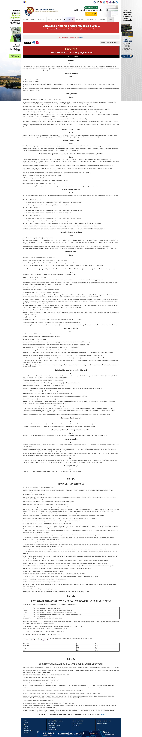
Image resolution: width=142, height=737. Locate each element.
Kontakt (26, 733)
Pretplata (26, 726)
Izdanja (50, 19)
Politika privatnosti (102, 730)
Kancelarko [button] (80, 19)
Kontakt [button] (102, 19)
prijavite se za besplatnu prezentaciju (81, 29)
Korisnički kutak (28, 730)
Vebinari (26, 728)
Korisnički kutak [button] (92, 19)
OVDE (81, 37)
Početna (25, 19)
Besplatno (41, 19)
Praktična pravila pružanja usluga (105, 734)
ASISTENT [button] (68, 19)
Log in (110, 19)
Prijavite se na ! (109, 42)
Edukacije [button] (58, 19)
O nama (33, 19)
